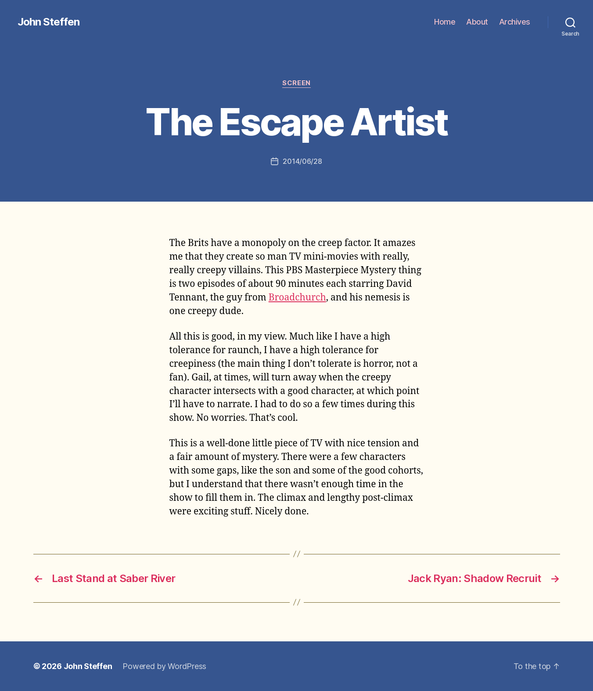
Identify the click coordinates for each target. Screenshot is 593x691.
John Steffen (48, 22)
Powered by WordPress (164, 666)
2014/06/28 (302, 161)
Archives (514, 21)
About (477, 21)
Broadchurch (297, 298)
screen (296, 83)
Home (444, 21)
